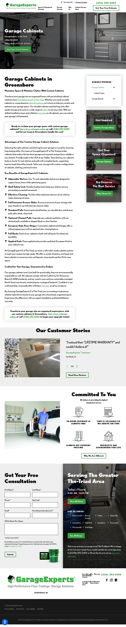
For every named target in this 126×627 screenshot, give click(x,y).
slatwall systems (36, 102)
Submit (10, 554)
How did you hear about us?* (42, 511)
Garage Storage (88, 574)
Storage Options (103, 161)
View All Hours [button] (76, 501)
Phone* (7, 500)
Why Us (91, 574)
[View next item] (76, 366)
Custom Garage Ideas (104, 127)
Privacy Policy (9, 609)
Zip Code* (36, 500)
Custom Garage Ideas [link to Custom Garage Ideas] (80, 8)
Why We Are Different (94, 456)
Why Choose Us (104, 193)
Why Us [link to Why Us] (69, 8)
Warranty (97, 574)
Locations (97, 581)
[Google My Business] (116, 580)
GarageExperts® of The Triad (30, 99)
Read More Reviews (77, 375)
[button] (5, 622)
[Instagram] (111, 580)
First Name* (9, 490)
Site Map (40, 609)
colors (45, 109)
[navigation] (62, 8)
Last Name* (36, 490)
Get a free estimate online (33, 129)
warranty (42, 113)
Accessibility (30, 609)
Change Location (81, 2)
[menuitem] (46, 8)
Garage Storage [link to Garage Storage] (59, 8)
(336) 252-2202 (106, 3)
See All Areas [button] (76, 535)
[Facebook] (106, 580)
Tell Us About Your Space (14, 521)
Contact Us (88, 582)
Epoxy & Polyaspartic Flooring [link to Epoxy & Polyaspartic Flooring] (45, 8)
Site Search (20, 609)
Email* (7, 511)
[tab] (114, 87)
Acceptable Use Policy (15, 546)
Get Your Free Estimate (106, 8)
